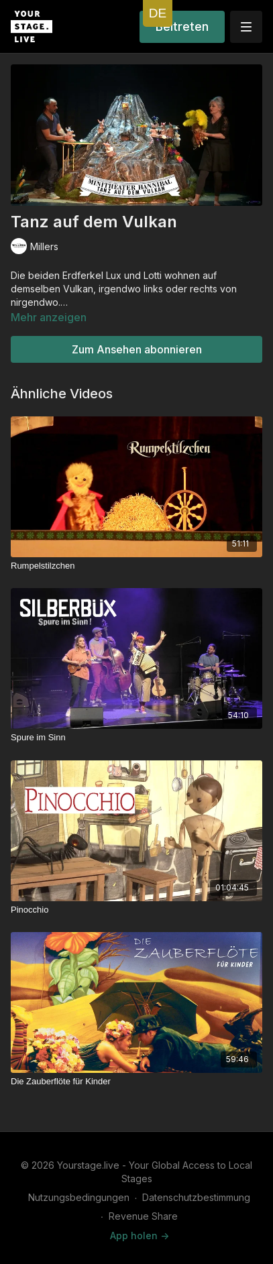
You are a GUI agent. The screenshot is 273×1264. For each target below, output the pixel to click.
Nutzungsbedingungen (78, 1197)
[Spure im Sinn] (136, 737)
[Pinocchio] (136, 910)
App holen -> (139, 1235)
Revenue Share (143, 1216)
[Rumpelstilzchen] (136, 566)
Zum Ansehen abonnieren (137, 349)
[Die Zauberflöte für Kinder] (136, 1081)
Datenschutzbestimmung (196, 1197)
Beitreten (182, 26)
